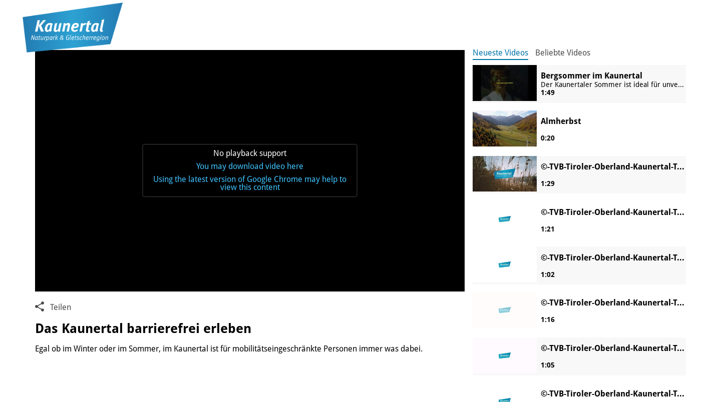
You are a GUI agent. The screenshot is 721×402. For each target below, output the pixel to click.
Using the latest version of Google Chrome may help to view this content (249, 183)
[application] (250, 171)
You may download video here (249, 166)
